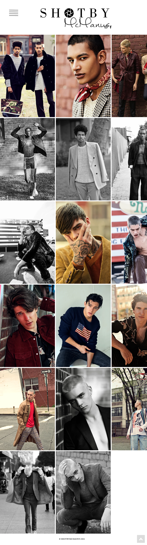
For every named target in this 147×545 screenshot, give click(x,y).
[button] (14, 13)
